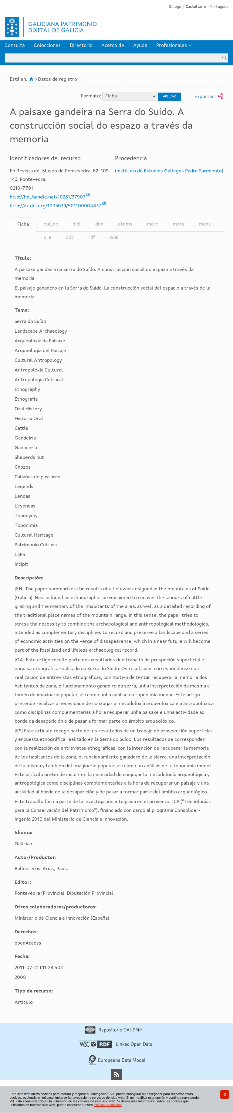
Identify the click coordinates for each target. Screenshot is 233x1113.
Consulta (15, 45)
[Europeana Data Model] (117, 1064)
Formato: (91, 96)
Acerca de (112, 45)
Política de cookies (108, 1105)
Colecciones (47, 45)
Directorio (81, 45)
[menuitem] (14, 45)
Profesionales (171, 45)
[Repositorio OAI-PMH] (113, 1032)
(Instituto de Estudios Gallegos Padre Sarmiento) (169, 171)
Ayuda (140, 45)
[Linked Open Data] (115, 1046)
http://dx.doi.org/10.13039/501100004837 (55, 206)
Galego (175, 7)
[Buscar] (224, 58)
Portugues (219, 7)
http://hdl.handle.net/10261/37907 (48, 197)
